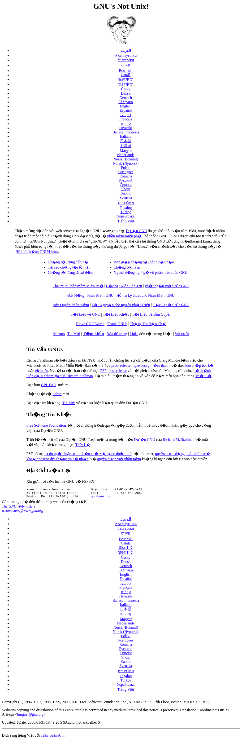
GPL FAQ (48, 385)
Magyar (126, 151)
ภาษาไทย (126, 203)
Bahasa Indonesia (125, 132)
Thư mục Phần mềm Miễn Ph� (78, 286)
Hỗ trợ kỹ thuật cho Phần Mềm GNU (145, 295)
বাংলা (125, 65)
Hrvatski (125, 128)
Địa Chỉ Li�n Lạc (48, 470)
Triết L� (82, 445)
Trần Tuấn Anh (52, 737)
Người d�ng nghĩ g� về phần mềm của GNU (150, 272)
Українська (126, 216)
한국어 (125, 146)
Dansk (126, 93)
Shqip (125, 189)
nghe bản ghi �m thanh (151, 365)
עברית (126, 124)
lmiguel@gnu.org (30, 716)
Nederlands (125, 155)
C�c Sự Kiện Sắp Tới (124, 286)
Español (126, 110)
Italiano (126, 136)
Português (125, 172)
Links (134, 334)
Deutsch (126, 98)
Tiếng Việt (125, 221)
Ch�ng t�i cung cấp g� (68, 262)
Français (125, 119)
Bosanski (126, 71)
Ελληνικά (125, 102)
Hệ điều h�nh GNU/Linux (37, 252)
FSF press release (113, 371)
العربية (126, 51)
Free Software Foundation (46, 425)
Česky (125, 89)
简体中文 (125, 79)
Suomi (126, 193)
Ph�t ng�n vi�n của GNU (167, 286)
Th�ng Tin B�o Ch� (148, 324)
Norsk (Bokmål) (125, 159)
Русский (125, 180)
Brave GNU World (90, 324)
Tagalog (126, 208)
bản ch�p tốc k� (199, 365)
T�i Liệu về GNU (85, 314)
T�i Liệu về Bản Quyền (151, 314)
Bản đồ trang (117, 334)
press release (120, 365)
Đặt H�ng (76, 295)
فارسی (125, 115)
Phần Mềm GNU (100, 295)
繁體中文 (125, 84)
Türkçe (125, 212)
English (126, 106)
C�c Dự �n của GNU (171, 305)
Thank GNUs (117, 324)
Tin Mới (73, 334)
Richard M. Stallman (178, 440)
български (125, 60)
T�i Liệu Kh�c (116, 314)
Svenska (125, 197)
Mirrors (59, 334)
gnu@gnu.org (101, 497)
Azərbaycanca (126, 55)
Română (125, 176)
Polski (125, 168)
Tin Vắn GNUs (44, 349)
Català (126, 75)
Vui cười (182, 334)
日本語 (125, 141)
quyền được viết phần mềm (119, 459)
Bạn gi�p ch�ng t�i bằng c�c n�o (144, 262)
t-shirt (56, 394)
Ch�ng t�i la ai (127, 267)
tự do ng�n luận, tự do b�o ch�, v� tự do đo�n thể (87, 454)
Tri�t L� (203, 376)
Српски (126, 185)
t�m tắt (41, 371)
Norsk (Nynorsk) (126, 163)
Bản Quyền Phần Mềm (71, 305)
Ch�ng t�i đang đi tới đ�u (70, 272)
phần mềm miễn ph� (125, 236)
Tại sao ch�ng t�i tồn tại (69, 267)
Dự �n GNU (136, 231)
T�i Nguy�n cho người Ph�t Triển (120, 305)
